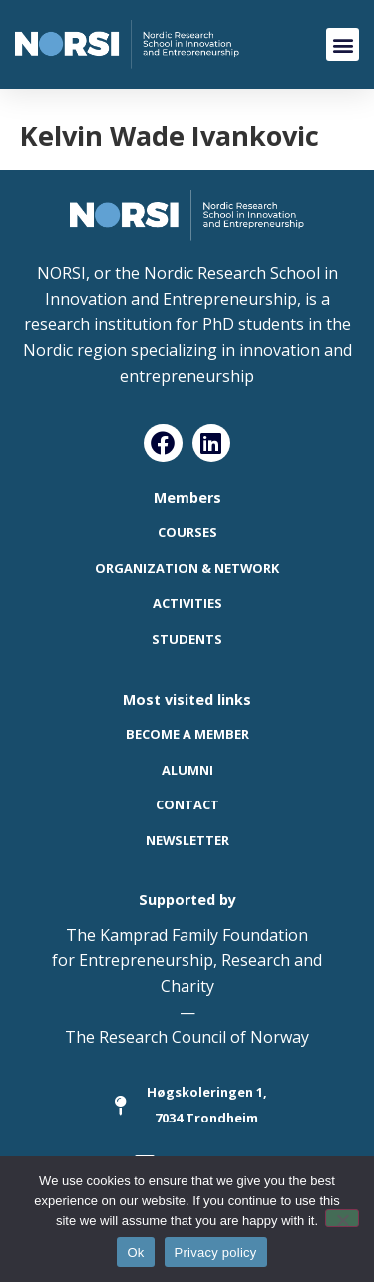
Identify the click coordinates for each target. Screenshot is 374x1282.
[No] (342, 1218)
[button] (342, 44)
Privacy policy (216, 1252)
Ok (135, 1252)
